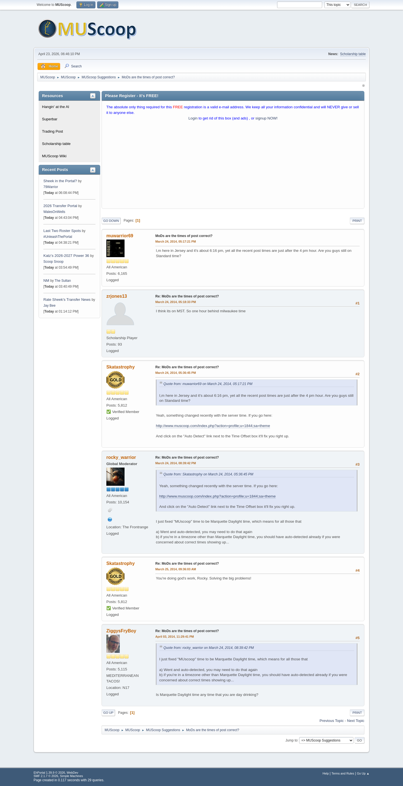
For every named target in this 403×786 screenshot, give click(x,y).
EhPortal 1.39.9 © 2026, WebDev (56, 772)
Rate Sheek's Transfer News (66, 299)
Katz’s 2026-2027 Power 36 (66, 256)
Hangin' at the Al (55, 107)
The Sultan (63, 281)
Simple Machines (71, 776)
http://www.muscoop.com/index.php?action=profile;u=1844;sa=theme (213, 426)
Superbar (49, 119)
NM (46, 280)
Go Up (108, 712)
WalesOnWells (54, 212)
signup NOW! (267, 118)
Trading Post (52, 131)
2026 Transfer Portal (60, 206)
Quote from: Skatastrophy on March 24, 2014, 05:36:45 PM (208, 474)
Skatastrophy (120, 367)
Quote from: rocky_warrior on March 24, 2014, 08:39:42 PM (208, 648)
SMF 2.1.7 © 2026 (46, 776)
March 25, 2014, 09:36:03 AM (175, 569)
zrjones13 (116, 296)
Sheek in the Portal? (60, 181)
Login (193, 118)
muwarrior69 (119, 235)
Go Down (111, 220)
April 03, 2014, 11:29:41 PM (174, 636)
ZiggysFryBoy (121, 630)
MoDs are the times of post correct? (183, 236)
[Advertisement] (233, 166)
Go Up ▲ (363, 773)
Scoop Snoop (53, 262)
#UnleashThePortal (57, 237)
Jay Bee (49, 306)
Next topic (355, 721)
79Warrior (50, 187)
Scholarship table (353, 54)
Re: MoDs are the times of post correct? (187, 296)
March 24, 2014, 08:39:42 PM (175, 463)
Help (326, 773)
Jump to (291, 740)
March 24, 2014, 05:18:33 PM (175, 302)
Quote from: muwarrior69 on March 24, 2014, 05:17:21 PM (207, 384)
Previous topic (332, 721)
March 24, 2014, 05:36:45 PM (175, 372)
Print (357, 220)
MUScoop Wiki (54, 156)
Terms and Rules (343, 773)
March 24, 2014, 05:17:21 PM (175, 241)
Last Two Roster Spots (62, 231)
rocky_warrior (121, 457)
